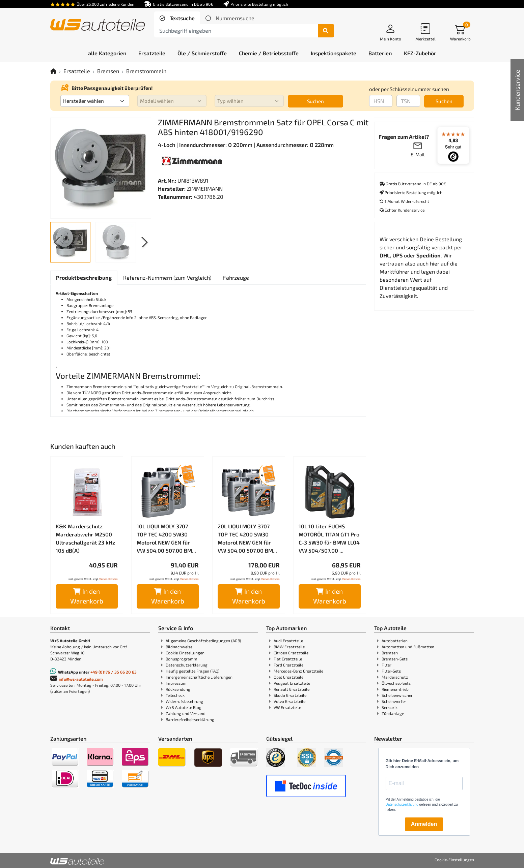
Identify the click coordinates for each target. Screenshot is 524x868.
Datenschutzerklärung (187, 664)
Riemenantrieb (395, 689)
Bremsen (108, 71)
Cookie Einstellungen (185, 652)
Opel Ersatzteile (288, 677)
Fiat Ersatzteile (288, 658)
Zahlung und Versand (185, 713)
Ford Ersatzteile (288, 664)
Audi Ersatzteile (288, 640)
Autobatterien (395, 640)
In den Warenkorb (86, 596)
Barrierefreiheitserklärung (190, 719)
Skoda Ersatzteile (290, 695)
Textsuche (181, 18)
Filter (386, 664)
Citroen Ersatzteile (291, 652)
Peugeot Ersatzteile (292, 683)
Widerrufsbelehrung (184, 701)
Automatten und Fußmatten (408, 646)
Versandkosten (108, 579)
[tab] (177, 18)
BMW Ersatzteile (289, 646)
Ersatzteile (76, 71)
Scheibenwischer (397, 695)
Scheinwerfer (394, 701)
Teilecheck (175, 695)
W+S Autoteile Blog (183, 707)
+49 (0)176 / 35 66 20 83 (113, 672)
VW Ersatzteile (287, 707)
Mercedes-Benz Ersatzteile (298, 671)
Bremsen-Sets (395, 658)
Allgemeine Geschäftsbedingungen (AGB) (203, 640)
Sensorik (389, 707)
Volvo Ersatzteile (289, 701)
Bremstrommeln (146, 71)
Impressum (176, 683)
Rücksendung (178, 689)
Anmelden (424, 824)
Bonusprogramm (181, 658)
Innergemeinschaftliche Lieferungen (199, 677)
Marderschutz (395, 677)
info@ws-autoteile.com (81, 679)
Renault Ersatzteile (291, 689)
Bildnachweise (179, 646)
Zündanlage (393, 713)
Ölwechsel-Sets (396, 683)
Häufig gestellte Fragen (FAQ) (192, 671)
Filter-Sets (391, 671)
